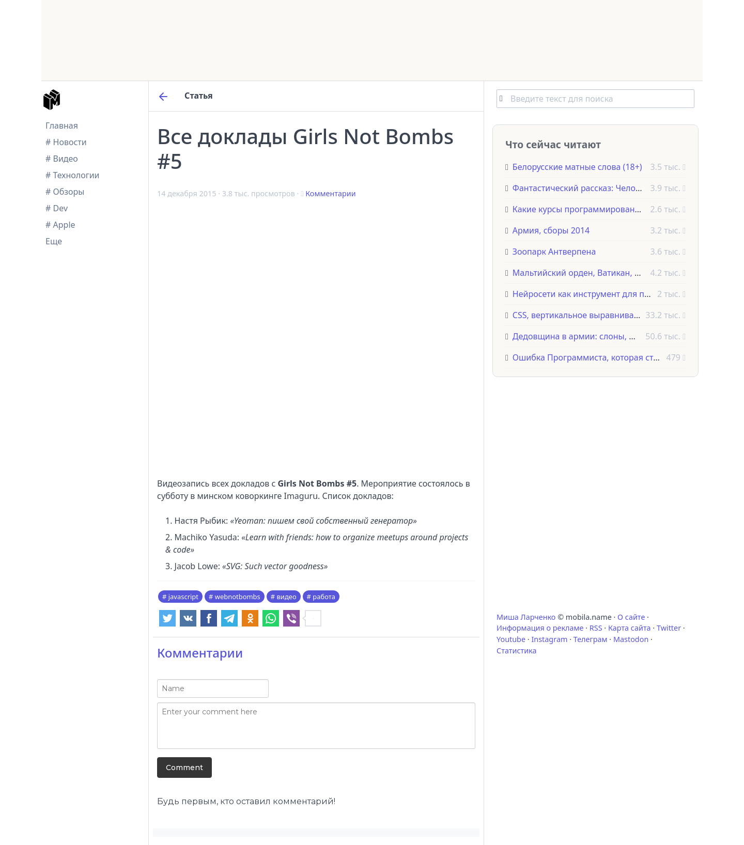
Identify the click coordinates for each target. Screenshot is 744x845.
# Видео (61, 158)
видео (287, 596)
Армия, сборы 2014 (551, 230)
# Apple (60, 224)
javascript (183, 596)
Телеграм (591, 639)
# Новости (66, 142)
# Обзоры (64, 191)
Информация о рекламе (540, 628)
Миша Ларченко (526, 617)
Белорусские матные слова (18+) (577, 167)
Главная (61, 125)
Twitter (669, 628)
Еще (53, 241)
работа (324, 596)
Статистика (516, 650)
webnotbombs (237, 596)
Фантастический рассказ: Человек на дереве (602, 188)
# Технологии (72, 175)
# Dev (56, 208)
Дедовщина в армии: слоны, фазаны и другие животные (626, 336)
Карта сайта (629, 628)
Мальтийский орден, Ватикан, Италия (588, 272)
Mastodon (630, 639)
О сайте (631, 617)
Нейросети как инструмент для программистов (608, 294)
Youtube (511, 639)
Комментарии (330, 193)
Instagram (549, 639)
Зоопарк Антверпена (554, 251)
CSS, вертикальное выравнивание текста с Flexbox (613, 315)
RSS (596, 628)
